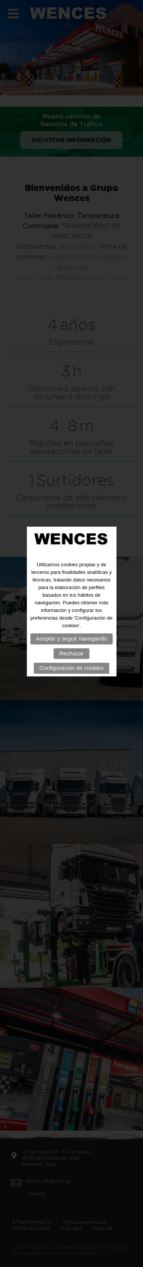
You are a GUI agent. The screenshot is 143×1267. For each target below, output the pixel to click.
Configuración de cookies (71, 660)
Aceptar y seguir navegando (71, 631)
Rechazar (71, 645)
